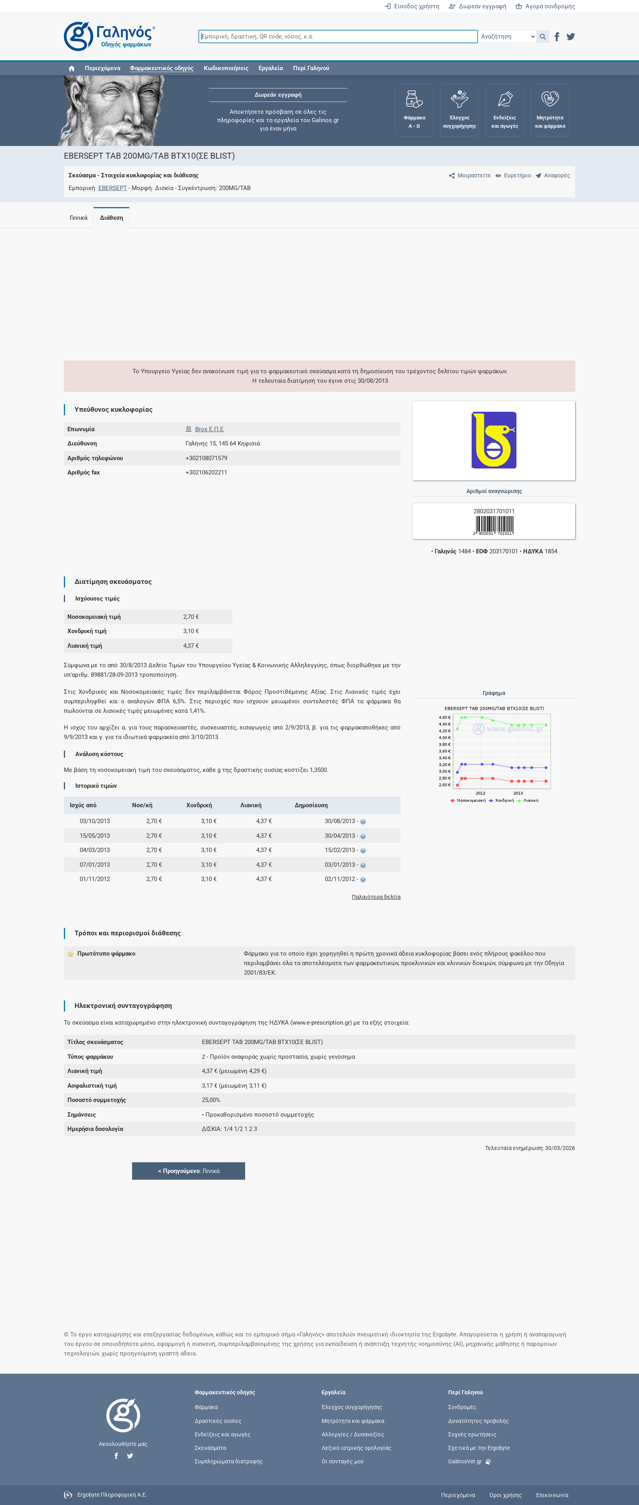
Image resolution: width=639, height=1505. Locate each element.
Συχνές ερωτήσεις (472, 1434)
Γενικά (78, 217)
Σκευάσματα (210, 1448)
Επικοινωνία (552, 1495)
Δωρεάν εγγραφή (478, 6)
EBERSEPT (112, 188)
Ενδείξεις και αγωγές (223, 1434)
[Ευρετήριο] (511, 175)
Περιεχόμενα (102, 68)
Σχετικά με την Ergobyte (479, 1448)
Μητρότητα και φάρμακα (353, 1420)
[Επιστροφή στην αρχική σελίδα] (123, 1424)
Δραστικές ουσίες (218, 1420)
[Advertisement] (296, 289)
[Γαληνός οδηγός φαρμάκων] (107, 36)
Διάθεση (113, 217)
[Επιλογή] (507, 36)
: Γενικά (188, 1171)
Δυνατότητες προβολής (478, 1420)
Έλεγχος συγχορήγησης (352, 1407)
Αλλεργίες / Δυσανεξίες (353, 1434)
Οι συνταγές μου (343, 1461)
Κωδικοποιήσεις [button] (226, 68)
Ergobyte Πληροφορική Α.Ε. (112, 1495)
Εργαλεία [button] (271, 68)
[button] (542, 36)
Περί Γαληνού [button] (311, 68)
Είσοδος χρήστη (411, 6)
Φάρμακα (206, 1407)
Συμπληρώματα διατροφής (229, 1461)
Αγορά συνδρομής (545, 6)
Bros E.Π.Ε (209, 429)
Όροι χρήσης (505, 1495)
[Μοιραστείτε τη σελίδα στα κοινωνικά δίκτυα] (468, 175)
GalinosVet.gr (469, 1460)
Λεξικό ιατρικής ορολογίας (356, 1448)
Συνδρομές (462, 1407)
